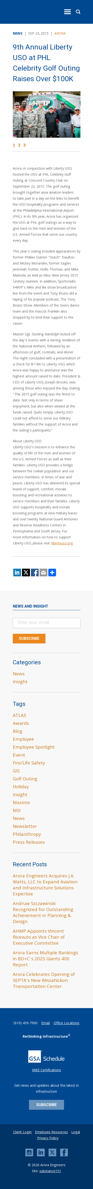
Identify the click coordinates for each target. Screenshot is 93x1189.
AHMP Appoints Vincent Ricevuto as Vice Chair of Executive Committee (39, 938)
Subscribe (46, 1105)
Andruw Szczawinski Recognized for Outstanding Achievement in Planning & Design (43, 913)
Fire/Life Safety (29, 763)
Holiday (21, 787)
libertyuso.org (62, 544)
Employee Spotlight (34, 748)
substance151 (50, 1171)
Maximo (21, 803)
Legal (75, 1132)
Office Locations (66, 1023)
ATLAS (19, 716)
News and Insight (30, 606)
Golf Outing (25, 779)
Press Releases (29, 843)
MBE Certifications (46, 1070)
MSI (17, 811)
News (19, 674)
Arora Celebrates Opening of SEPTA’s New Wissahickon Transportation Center (44, 981)
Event (19, 755)
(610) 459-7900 (25, 1023)
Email (45, 1023)
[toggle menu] (67, 11)
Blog (17, 732)
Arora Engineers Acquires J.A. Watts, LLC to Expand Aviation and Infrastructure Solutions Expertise (45, 885)
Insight (20, 682)
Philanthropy (27, 835)
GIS (16, 771)
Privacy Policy (47, 1138)
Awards (21, 724)
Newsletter (25, 827)
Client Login (22, 1132)
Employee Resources (51, 1132)
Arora (60, 34)
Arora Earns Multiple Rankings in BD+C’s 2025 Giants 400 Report (45, 959)
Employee (23, 740)
